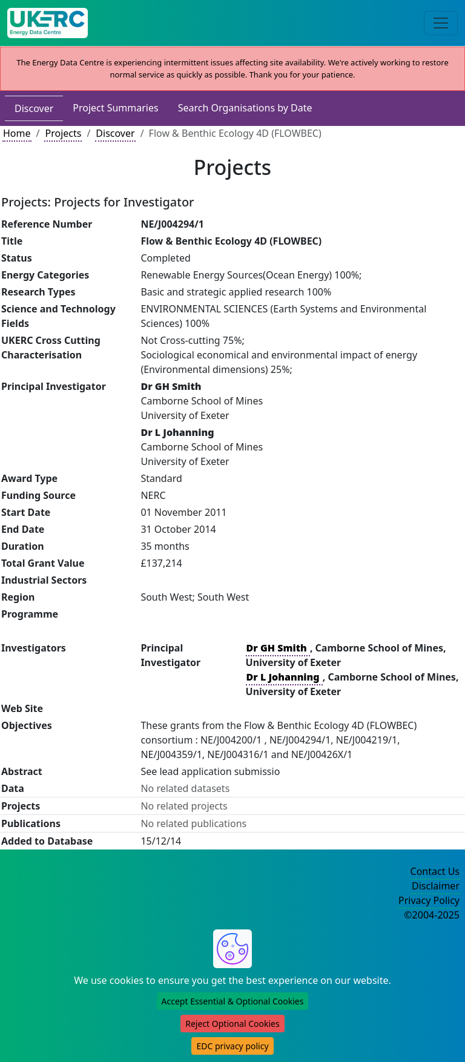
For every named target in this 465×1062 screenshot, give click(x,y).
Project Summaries (115, 107)
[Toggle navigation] (441, 23)
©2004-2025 (432, 915)
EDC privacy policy (232, 1046)
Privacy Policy (429, 900)
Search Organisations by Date (245, 107)
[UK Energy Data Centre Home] (47, 23)
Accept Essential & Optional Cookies (233, 1001)
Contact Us (435, 871)
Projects (63, 133)
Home (17, 133)
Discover (34, 108)
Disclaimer (436, 885)
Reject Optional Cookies (232, 1023)
